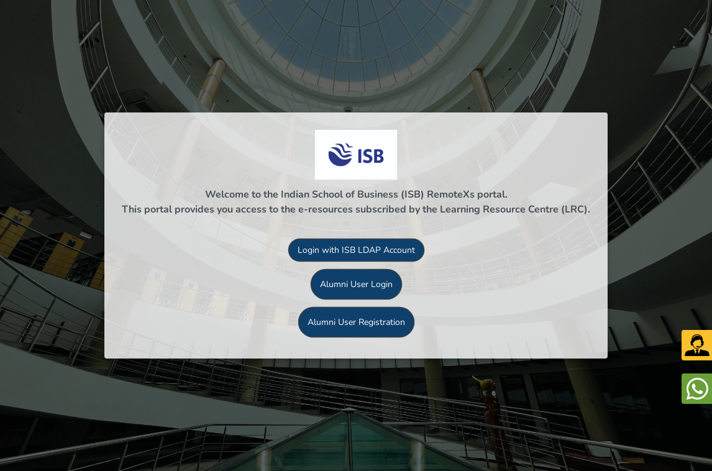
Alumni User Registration (356, 322)
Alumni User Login (356, 284)
